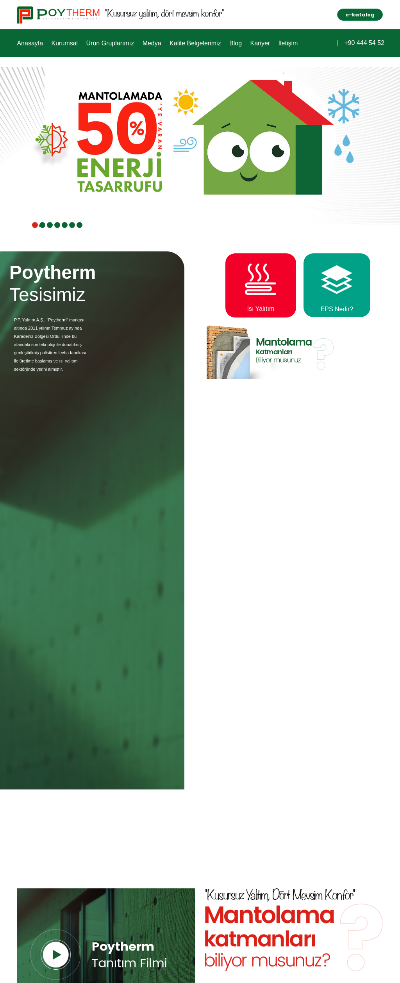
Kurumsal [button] (63, 42)
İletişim (283, 42)
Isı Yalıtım (265, 308)
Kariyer (256, 42)
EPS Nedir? (339, 309)
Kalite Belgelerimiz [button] (192, 42)
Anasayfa (29, 42)
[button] (330, 42)
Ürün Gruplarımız (108, 42)
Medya (149, 42)
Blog (232, 42)
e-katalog (360, 14)
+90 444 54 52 (364, 43)
